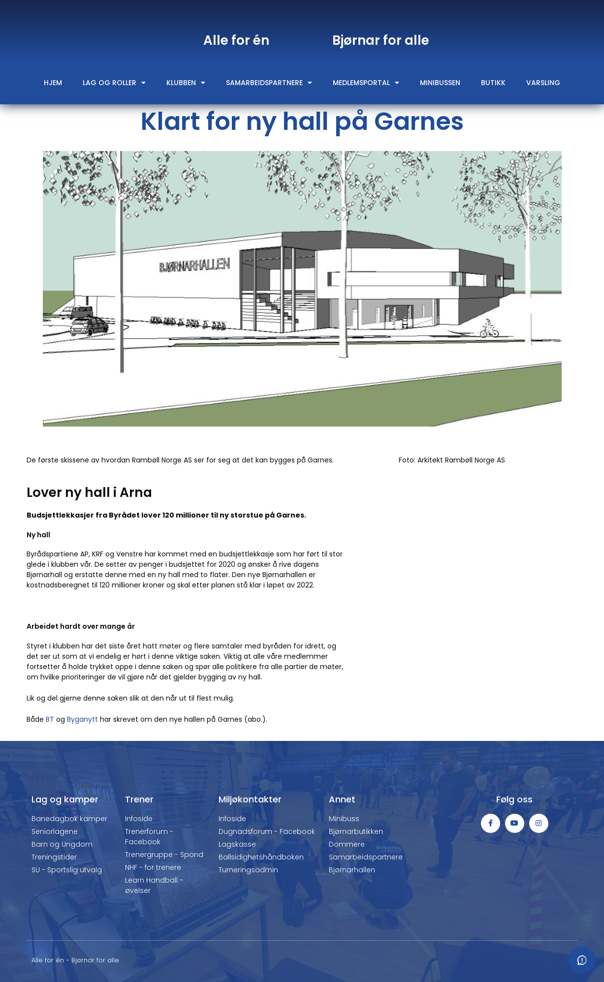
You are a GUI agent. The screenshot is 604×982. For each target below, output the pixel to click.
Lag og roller (114, 82)
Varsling (543, 83)
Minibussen (440, 83)
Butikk (493, 83)
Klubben (185, 82)
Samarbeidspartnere (269, 82)
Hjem (53, 83)
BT (50, 719)
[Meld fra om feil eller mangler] (582, 960)
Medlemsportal (366, 82)
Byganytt (82, 719)
